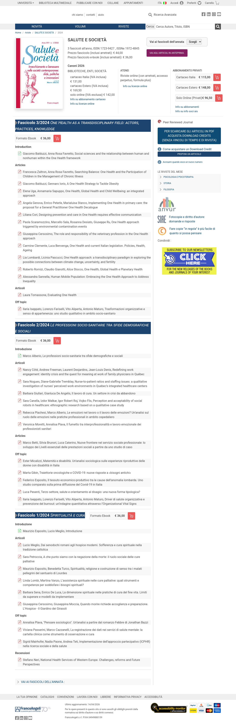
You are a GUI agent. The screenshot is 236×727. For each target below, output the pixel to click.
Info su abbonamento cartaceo (87, 99)
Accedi (174, 2)
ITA (160, 2)
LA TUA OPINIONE (27, 696)
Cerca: (150, 26)
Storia (167, 183)
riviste (28, 32)
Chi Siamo (77, 14)
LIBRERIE (105, 696)
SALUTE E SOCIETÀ (44, 32)
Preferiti (191, 2)
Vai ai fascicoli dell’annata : (43, 682)
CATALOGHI (47, 696)
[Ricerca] (218, 27)
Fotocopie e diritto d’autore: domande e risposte (187, 219)
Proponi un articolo (189, 154)
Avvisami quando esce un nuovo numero (182, 162)
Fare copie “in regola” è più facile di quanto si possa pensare (192, 231)
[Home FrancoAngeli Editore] (39, 14)
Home (18, 32)
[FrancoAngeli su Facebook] (203, 14)
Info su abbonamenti (187, 106)
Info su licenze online (82, 103)
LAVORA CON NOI (87, 696)
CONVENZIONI (65, 696)
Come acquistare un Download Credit (187, 149)
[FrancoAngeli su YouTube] (219, 14)
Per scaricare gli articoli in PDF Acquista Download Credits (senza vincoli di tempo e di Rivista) (189, 136)
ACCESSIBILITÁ (153, 696)
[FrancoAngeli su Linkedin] (209, 14)
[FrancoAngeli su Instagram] (214, 14)
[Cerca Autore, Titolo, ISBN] (185, 27)
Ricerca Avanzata (165, 14)
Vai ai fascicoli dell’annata (167, 42)
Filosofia (169, 189)
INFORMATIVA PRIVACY (128, 696)
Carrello (209, 2)
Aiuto (101, 14)
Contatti (90, 14)
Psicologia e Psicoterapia (178, 177)
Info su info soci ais (186, 111)
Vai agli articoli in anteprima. (167, 53)
